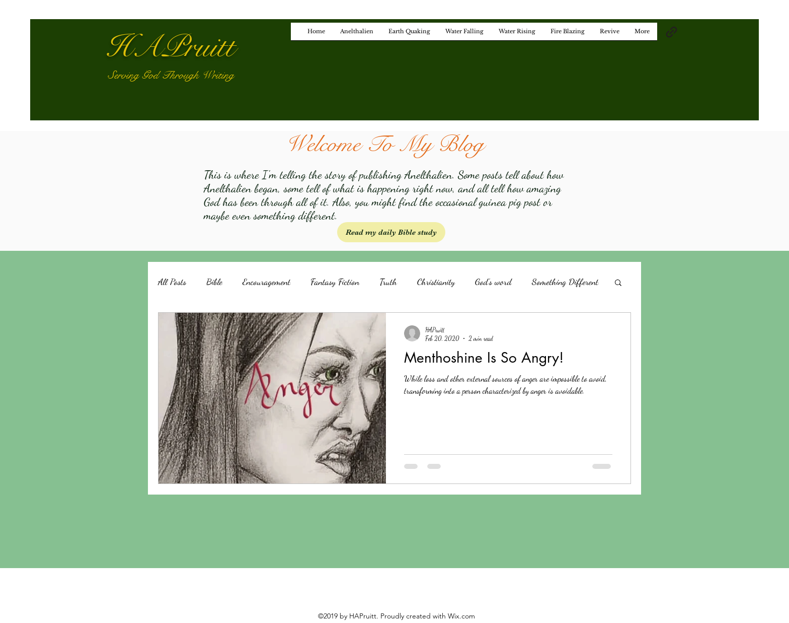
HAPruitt (170, 47)
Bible (214, 281)
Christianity (436, 281)
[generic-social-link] (671, 32)
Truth (388, 281)
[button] (618, 283)
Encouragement (266, 281)
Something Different (565, 281)
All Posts (172, 281)
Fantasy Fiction (334, 281)
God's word (493, 281)
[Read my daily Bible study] (391, 232)
